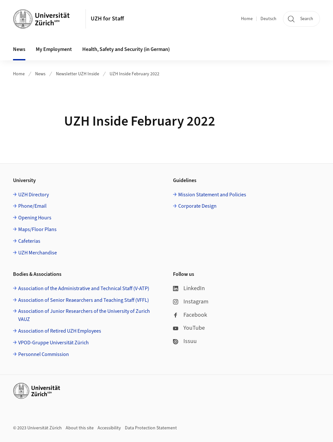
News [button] (19, 49)
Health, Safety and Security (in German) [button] (126, 49)
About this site (80, 428)
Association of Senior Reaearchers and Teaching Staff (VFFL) (83, 300)
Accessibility (109, 428)
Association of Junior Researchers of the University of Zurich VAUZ (84, 315)
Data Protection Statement (151, 428)
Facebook (190, 315)
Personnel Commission (43, 354)
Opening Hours (34, 217)
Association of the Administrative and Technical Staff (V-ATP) (83, 288)
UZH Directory (33, 194)
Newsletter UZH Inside (77, 74)
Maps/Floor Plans (37, 229)
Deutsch (268, 19)
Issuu (185, 341)
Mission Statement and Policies (212, 194)
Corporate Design (197, 206)
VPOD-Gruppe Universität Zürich (53, 342)
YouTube (189, 328)
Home (247, 19)
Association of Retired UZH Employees (59, 331)
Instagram (190, 302)
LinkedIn (189, 288)
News (40, 74)
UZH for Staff (107, 19)
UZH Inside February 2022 (134, 74)
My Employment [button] (54, 49)
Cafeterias (29, 241)
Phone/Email (32, 206)
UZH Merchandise (37, 252)
